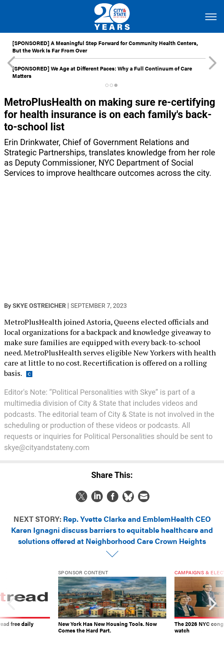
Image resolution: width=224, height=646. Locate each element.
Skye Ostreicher (39, 305)
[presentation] (11, 602)
